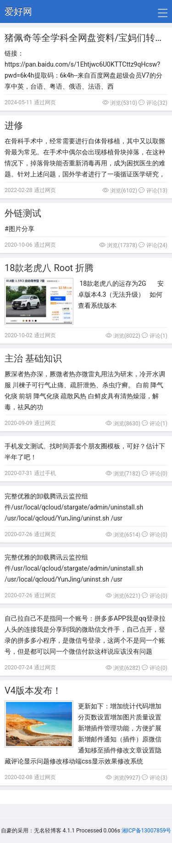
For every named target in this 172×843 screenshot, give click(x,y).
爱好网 (18, 11)
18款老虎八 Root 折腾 (49, 267)
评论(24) (153, 245)
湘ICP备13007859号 (147, 830)
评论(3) (154, 778)
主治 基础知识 (33, 358)
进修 (14, 125)
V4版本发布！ (33, 690)
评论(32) (153, 103)
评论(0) (154, 473)
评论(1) (154, 336)
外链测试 (23, 213)
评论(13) (153, 190)
